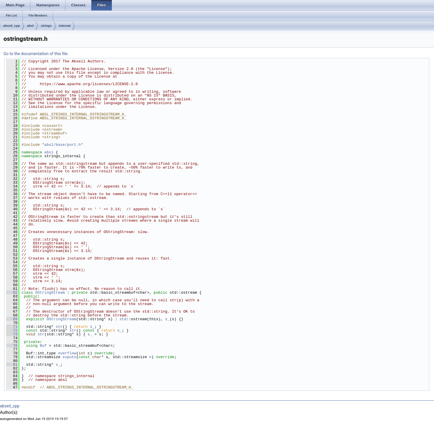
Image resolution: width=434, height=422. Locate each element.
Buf (43, 345)
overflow (67, 353)
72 (12, 330)
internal (65, 25)
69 (12, 319)
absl (30, 25)
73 (12, 334)
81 (12, 364)
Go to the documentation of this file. (36, 53)
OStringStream (50, 292)
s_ (167, 319)
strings (46, 25)
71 (12, 326)
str (59, 326)
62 (12, 292)
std (122, 319)
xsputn (69, 357)
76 (12, 345)
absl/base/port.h (62, 144)
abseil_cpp (11, 25)
